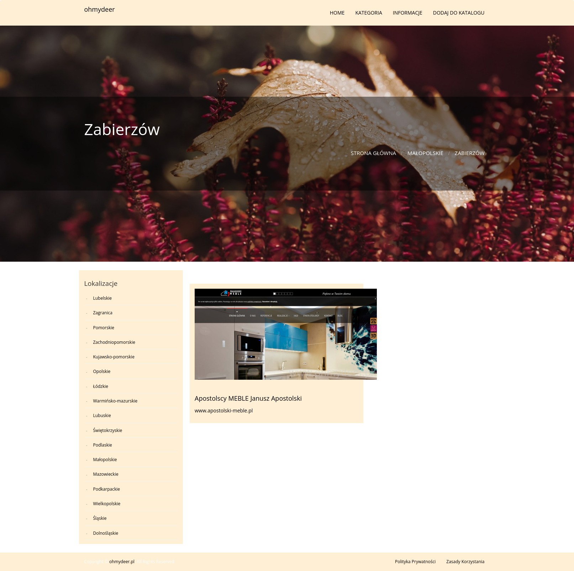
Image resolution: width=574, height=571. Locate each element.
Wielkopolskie (107, 504)
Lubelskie (102, 298)
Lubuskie (102, 415)
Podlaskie (102, 445)
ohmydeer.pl (122, 562)
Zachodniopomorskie (114, 342)
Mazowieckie (106, 474)
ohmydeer (99, 9)
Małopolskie (425, 152)
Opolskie (102, 371)
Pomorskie (103, 328)
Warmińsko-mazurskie (115, 401)
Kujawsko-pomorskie (114, 357)
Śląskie (100, 518)
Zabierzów (470, 152)
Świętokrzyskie (107, 430)
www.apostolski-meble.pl (224, 410)
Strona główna (373, 152)
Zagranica (102, 313)
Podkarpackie (106, 489)
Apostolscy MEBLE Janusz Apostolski (248, 398)
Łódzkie (101, 386)
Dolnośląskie (106, 533)
